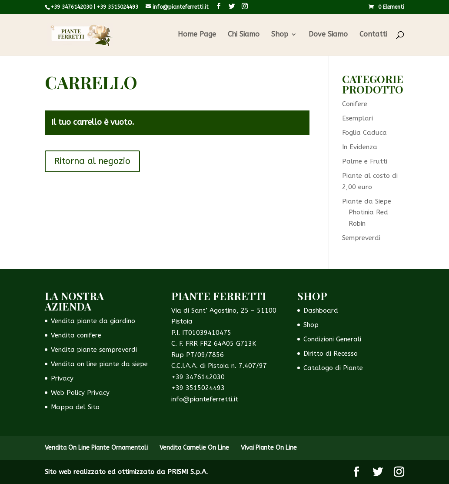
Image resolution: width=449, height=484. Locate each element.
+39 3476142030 (71, 7)
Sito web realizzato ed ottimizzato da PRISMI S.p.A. (126, 472)
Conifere (354, 104)
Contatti (373, 34)
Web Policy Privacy (80, 393)
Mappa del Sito (75, 407)
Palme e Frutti (364, 161)
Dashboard (320, 310)
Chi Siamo (243, 34)
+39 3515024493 (117, 7)
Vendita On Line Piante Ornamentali (96, 447)
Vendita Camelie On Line (194, 447)
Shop (279, 34)
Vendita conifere (76, 335)
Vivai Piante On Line (269, 447)
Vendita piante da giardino (93, 321)
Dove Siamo (328, 34)
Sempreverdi (361, 238)
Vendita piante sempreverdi (94, 350)
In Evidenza (359, 147)
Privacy (62, 378)
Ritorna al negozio (92, 161)
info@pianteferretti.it (204, 399)
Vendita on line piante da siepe (99, 364)
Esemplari (357, 118)
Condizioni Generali (332, 339)
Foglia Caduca (364, 133)
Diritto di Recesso (330, 353)
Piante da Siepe (366, 201)
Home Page (197, 34)
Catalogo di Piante (333, 368)
